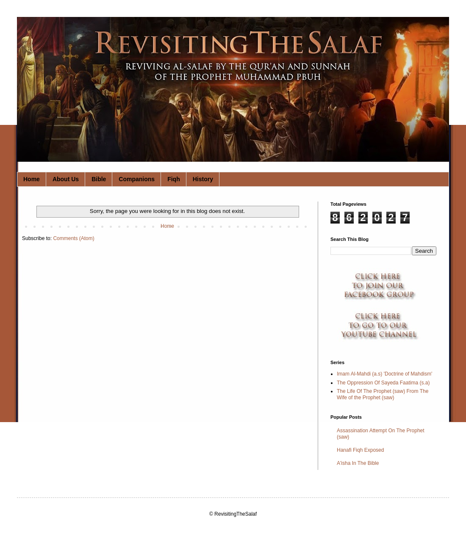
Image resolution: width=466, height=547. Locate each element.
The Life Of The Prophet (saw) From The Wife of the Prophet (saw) (382, 394)
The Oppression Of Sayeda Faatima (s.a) (383, 383)
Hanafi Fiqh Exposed (360, 450)
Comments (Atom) (73, 238)
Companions (137, 179)
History (203, 179)
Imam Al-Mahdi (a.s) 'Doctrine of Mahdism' (384, 374)
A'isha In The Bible (358, 463)
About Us (66, 179)
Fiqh (173, 179)
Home (31, 179)
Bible (99, 179)
